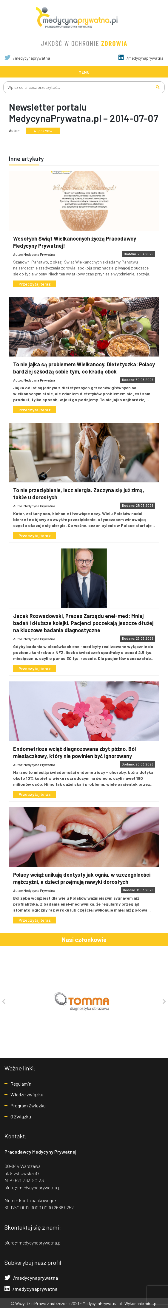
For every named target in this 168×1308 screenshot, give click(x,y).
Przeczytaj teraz (35, 283)
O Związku (20, 1116)
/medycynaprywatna (27, 58)
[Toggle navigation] (84, 71)
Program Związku (28, 1105)
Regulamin (20, 1083)
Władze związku (26, 1094)
